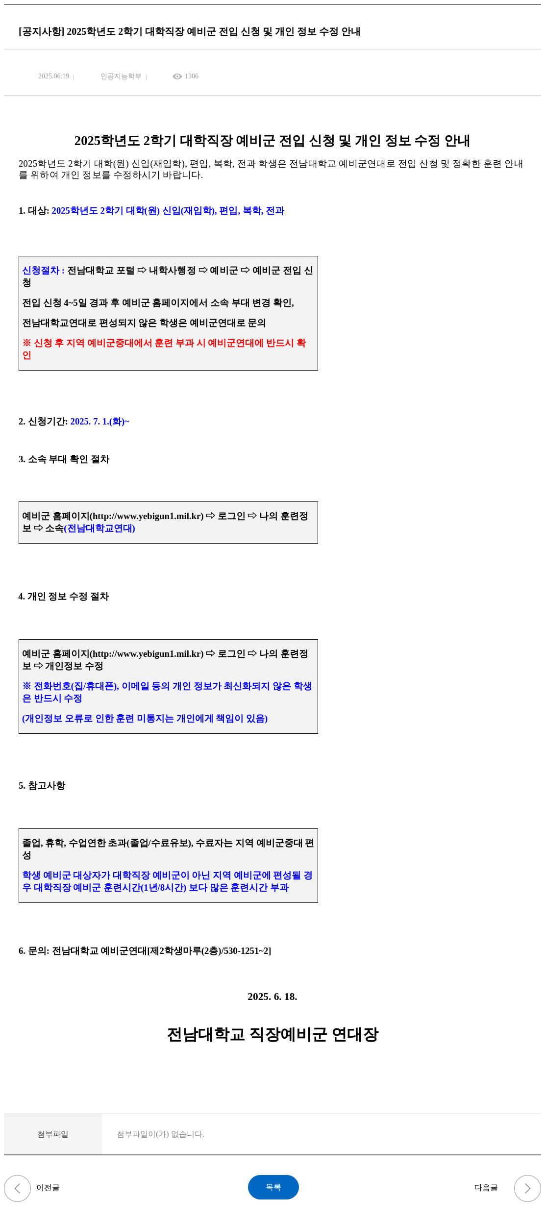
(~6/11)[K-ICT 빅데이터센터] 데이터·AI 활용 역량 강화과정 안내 (17, 1188)
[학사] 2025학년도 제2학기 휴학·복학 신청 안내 (527, 1188)
